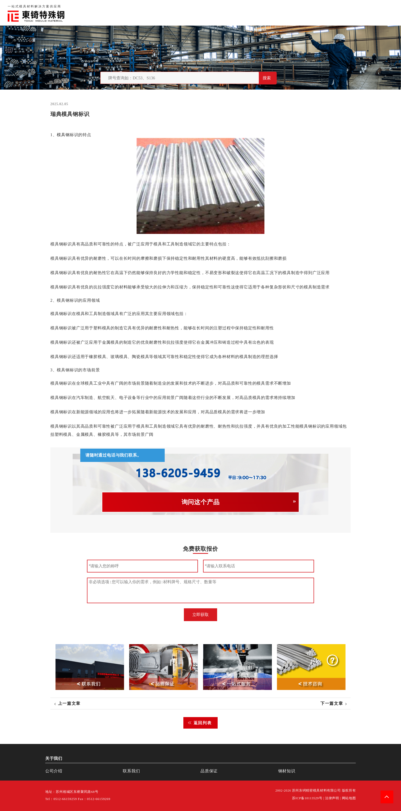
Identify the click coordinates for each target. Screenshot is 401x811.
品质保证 (305, 12)
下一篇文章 (331, 703)
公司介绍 (53, 771)
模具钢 (63, 135)
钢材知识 (384, 12)
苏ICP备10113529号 (307, 798)
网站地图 (349, 798)
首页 (260, 12)
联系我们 (330, 12)
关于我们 (280, 12)
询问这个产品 (201, 502)
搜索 (267, 78)
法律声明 (332, 798)
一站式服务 (357, 12)
